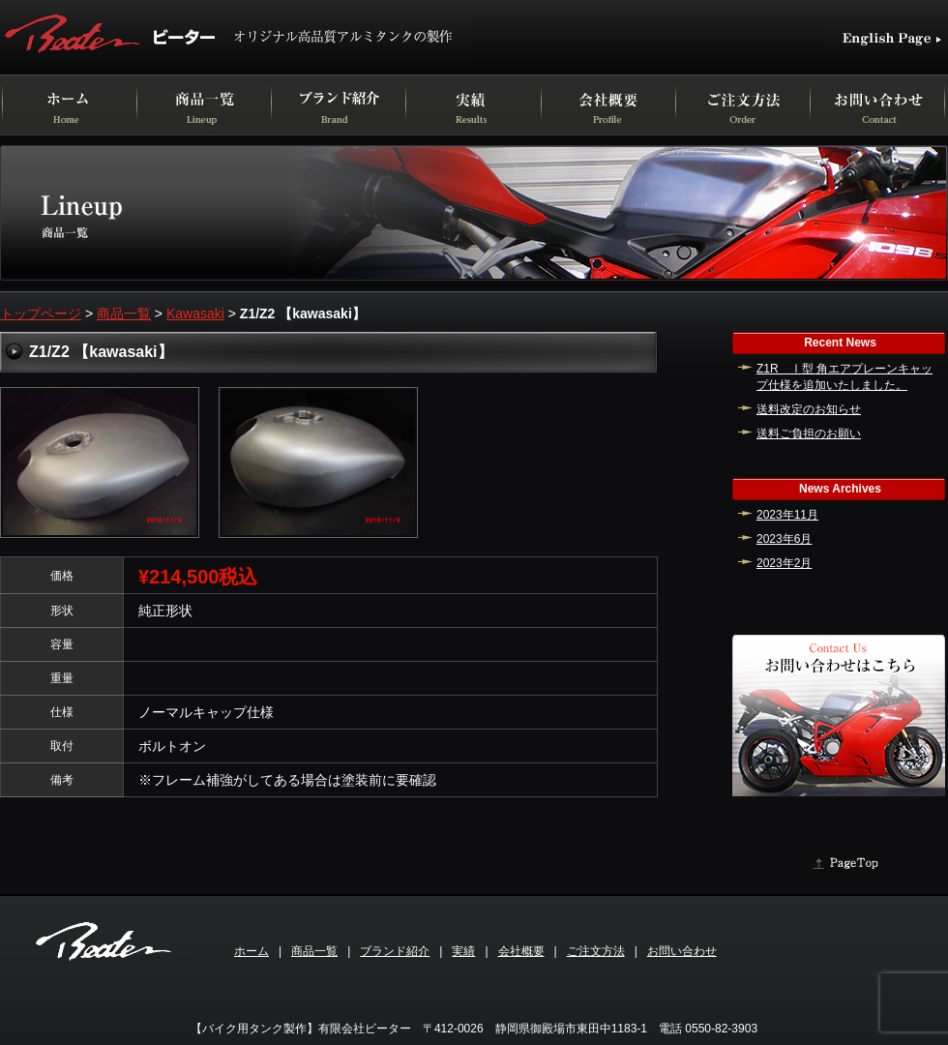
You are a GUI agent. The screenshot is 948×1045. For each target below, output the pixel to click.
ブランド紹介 (395, 951)
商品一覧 (124, 313)
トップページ (40, 313)
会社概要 (521, 951)
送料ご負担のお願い (808, 433)
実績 (463, 951)
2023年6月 (784, 539)
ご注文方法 (596, 951)
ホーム (251, 951)
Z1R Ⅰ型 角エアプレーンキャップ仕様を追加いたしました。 (844, 377)
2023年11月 (787, 515)
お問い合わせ (682, 951)
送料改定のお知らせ (808, 409)
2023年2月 (784, 563)
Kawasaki (195, 313)
